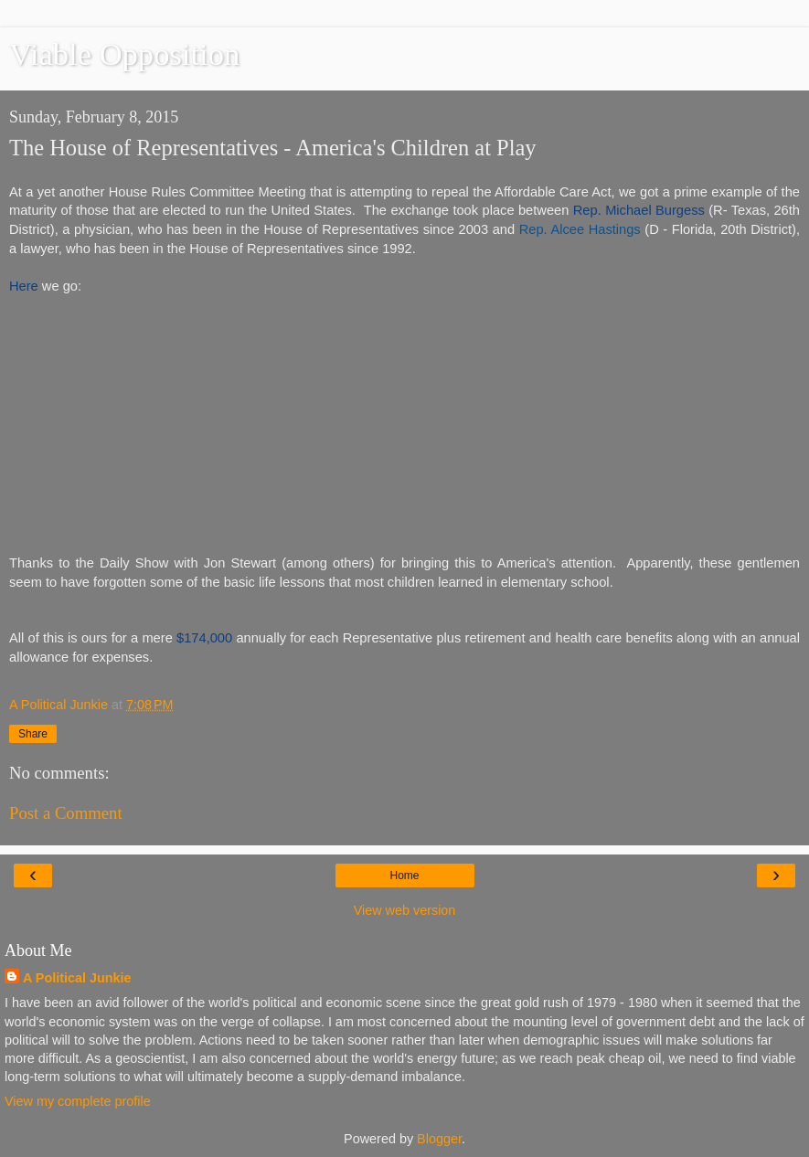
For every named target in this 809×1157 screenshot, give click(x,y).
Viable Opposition (124, 54)
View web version (405, 910)
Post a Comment (65, 813)
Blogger (439, 1138)
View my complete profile (78, 1101)
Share (33, 733)
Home (404, 875)
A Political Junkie (77, 978)
